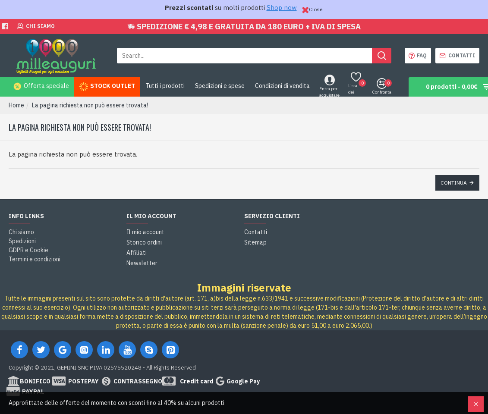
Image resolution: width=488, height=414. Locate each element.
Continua (454, 182)
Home (16, 105)
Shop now (282, 7)
